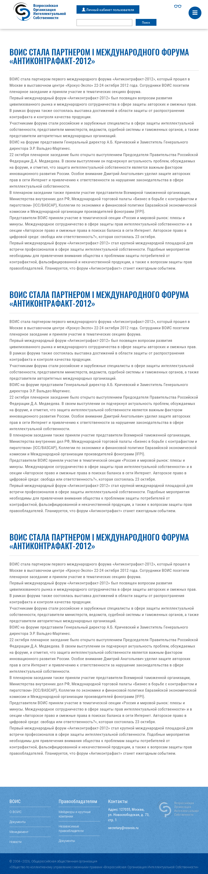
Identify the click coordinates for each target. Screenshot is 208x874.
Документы (17, 822)
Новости (15, 842)
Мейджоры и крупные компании (75, 814)
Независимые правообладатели (71, 828)
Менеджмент (18, 832)
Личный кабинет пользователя (108, 10)
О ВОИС (15, 812)
